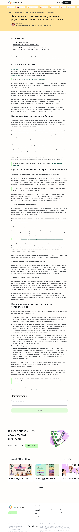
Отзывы (37, 516)
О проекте (49, 506)
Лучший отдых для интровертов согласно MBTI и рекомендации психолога (42, 239)
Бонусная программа (65, 512)
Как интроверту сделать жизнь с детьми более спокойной (31, 49)
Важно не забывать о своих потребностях (26, 44)
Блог (15, 12)
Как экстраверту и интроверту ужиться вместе (34, 79)
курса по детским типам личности (45, 389)
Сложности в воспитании (20, 42)
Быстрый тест (38, 506)
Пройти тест (66, 2)
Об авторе (49, 509)
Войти (58, 2)
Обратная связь (51, 512)
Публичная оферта (64, 509)
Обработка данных (64, 506)
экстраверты (15, 75)
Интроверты (14, 69)
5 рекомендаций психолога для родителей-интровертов (30, 47)
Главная (10, 12)
